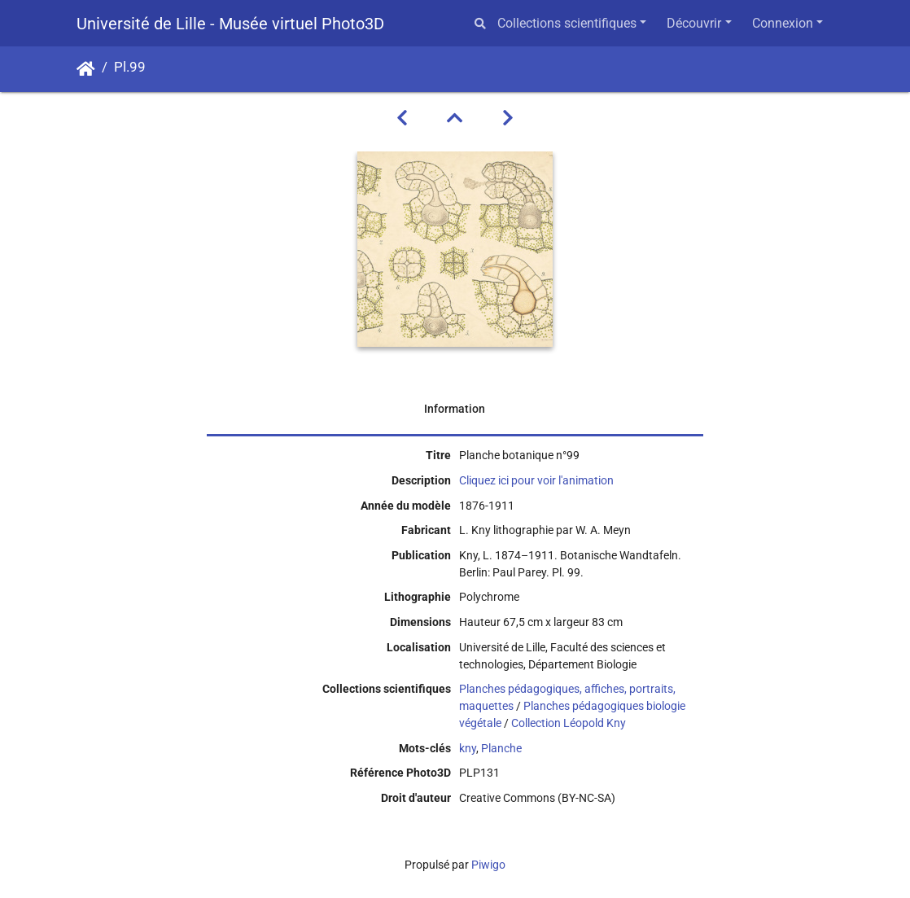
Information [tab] (454, 408)
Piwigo (488, 864)
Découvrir (694, 23)
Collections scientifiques (567, 23)
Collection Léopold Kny (568, 722)
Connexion (782, 23)
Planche (501, 748)
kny (467, 748)
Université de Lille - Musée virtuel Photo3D (230, 23)
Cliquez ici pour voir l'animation (536, 480)
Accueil (86, 69)
